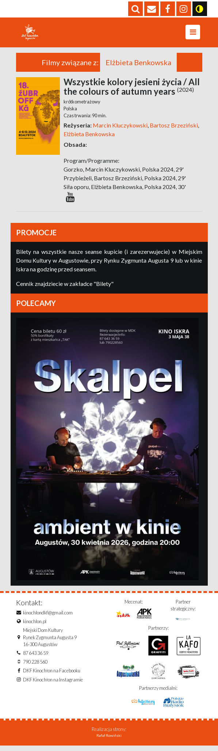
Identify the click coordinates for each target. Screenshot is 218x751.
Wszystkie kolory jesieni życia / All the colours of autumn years (132, 92)
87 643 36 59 (35, 658)
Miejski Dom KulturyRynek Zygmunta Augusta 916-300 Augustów (50, 642)
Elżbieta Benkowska (89, 139)
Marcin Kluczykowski (120, 130)
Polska (70, 114)
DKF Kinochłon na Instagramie (53, 685)
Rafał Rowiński (109, 741)
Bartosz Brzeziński (173, 130)
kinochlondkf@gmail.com (48, 618)
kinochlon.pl (34, 627)
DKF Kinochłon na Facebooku (51, 676)
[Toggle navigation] (193, 35)
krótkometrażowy (82, 107)
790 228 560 (35, 667)
